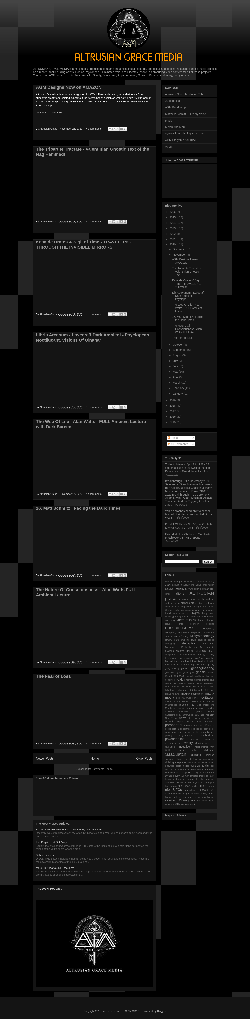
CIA (194, 620)
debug (211, 640)
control (186, 632)
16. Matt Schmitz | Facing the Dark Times (78, 508)
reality (188, 743)
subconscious (194, 769)
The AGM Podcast (49, 888)
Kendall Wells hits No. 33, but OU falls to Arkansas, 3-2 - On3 (188, 526)
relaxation (199, 743)
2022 (172, 233)
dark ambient (181, 640)
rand (180, 743)
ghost (179, 672)
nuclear (197, 718)
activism (169, 588)
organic (169, 721)
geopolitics (170, 672)
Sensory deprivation (203, 759)
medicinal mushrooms (187, 698)
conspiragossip (173, 632)
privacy (168, 735)
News (182, 718)
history (182, 683)
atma (204, 606)
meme (168, 701)
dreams (180, 651)
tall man (185, 776)
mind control (207, 701)
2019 (172, 400)
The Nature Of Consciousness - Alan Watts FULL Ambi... (187, 329)
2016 (172, 416)
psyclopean (171, 743)
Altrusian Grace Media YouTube (184, 94)
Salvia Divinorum (45, 855)
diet (190, 647)
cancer (193, 616)
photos (201, 725)
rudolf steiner (201, 747)
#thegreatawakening (184, 581)
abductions (188, 585)
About (169, 146)
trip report (184, 786)
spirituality (203, 765)
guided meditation (195, 676)
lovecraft (198, 690)
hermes (189, 680)
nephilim (210, 715)
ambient (210, 599)
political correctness (182, 729)
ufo (167, 790)
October (178, 344)
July (176, 360)
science (210, 755)
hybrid (168, 686)
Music (169, 120)
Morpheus (170, 708)
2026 (172, 211)
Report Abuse (176, 815)
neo (202, 715)
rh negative (183, 746)
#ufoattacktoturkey (205, 581)
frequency (194, 664)
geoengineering (202, 668)
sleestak (186, 762)
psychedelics (174, 739)
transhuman (171, 786)
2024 (172, 222)
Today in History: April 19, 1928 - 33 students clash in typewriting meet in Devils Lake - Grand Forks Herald (187, 468)
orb (212, 718)
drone (190, 650)
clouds (168, 624)
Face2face (199, 658)
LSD (206, 690)
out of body (201, 721)
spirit (193, 765)
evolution (188, 658)
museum (169, 711)
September (180, 349)
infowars (201, 686)
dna (196, 647)
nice (190, 718)
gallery (211, 664)
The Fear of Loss (53, 676)
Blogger (161, 1011)
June (176, 366)
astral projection (183, 606)
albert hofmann (201, 589)
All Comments (178, 444)
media (169, 697)
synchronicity (172, 775)
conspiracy (208, 628)
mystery (198, 711)
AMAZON (91, 94)
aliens (179, 593)
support (187, 772)
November (179, 254)
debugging (170, 643)
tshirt (203, 785)
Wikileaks (179, 804)
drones (201, 651)
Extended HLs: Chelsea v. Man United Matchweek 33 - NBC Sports (188, 536)
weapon (169, 804)
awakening (185, 610)
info (194, 686)
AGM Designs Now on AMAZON (69, 87)
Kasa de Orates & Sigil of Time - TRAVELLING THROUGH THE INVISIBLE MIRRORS (83, 245)
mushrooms (184, 711)
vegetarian (187, 797)
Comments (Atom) (102, 768)
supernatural (208, 769)
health (180, 679)
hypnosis (176, 686)
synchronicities (205, 772)
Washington (208, 800)
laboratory (183, 690)
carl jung (170, 620)
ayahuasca (208, 610)
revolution (170, 747)
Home (95, 758)
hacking (210, 676)
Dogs (202, 647)
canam (185, 616)
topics (211, 782)
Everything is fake (174, 658)
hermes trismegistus (204, 680)
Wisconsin (190, 804)
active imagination (205, 585)
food (167, 664)
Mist (199, 705)
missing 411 (187, 704)
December (179, 249)
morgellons (208, 705)
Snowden (170, 766)
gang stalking (172, 668)
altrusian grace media (191, 599)
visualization (208, 797)
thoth (200, 782)
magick (185, 693)
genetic (185, 668)
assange (169, 606)
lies (191, 690)
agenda (180, 588)
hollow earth (195, 683)
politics (195, 729)
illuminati (186, 686)
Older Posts (144, 758)
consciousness (180, 627)
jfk (207, 686)
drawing (169, 651)
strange (183, 769)
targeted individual (199, 776)
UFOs (177, 790)
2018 (172, 405)
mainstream (197, 693)
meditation (206, 697)
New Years (171, 718)
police (168, 729)
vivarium (170, 800)
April (176, 377)
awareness (197, 610)
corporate (195, 632)
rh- (192, 746)
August (177, 355)
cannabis (201, 616)
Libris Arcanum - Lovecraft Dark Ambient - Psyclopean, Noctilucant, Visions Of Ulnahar (93, 337)
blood (211, 613)
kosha (173, 690)
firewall (169, 661)
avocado (174, 610)
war (198, 800)
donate (210, 647)
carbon (210, 616)
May (176, 371)
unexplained (191, 790)
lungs (178, 694)
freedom (184, 664)
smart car (196, 762)
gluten (186, 672)
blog (204, 613)
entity (211, 654)
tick (205, 782)
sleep (178, 762)
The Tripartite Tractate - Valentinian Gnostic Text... (186, 272)
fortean (175, 664)
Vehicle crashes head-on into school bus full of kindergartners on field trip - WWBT (188, 514)
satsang (196, 754)
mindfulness (171, 705)
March (177, 382)
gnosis (201, 672)
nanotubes (187, 715)
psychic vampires (202, 739)
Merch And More (175, 127)
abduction (177, 585)
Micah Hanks (181, 701)
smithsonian (208, 762)
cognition (194, 624)
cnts (181, 624)
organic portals (184, 721)
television (170, 779)
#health (169, 581)
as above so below (204, 603)
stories (175, 769)
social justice (182, 766)
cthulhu (168, 640)
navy (196, 715)
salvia (181, 750)
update (204, 790)
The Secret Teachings (186, 782)
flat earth (179, 661)
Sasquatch (175, 754)
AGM (190, 589)
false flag (209, 658)
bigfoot (196, 613)
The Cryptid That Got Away (51, 842)
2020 (172, 244)
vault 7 (176, 797)
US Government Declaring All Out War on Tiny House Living (189, 793)
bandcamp (171, 613)
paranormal (173, 725)
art (192, 603)
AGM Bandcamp (175, 107)
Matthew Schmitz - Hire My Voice (185, 114)
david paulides (198, 640)
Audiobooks (172, 100)
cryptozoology (204, 636)
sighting (169, 762)
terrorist (191, 779)
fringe (203, 664)
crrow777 (179, 636)
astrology (196, 606)
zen (198, 804)
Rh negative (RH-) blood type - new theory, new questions (69, 829)
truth (195, 786)
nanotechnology (173, 715)
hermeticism (171, 683)
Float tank (191, 661)
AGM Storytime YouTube (180, 140)
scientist (187, 759)
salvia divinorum (203, 750)
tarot (212, 776)
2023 (172, 228)
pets (195, 725)
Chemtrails (184, 620)
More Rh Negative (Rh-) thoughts (55, 867)
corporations (208, 632)
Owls (211, 721)
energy (201, 654)
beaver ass (185, 613)
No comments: (94, 128)
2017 (172, 411)
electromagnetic (187, 654)
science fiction (173, 759)
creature (169, 636)
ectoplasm (170, 654)
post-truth (197, 732)
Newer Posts (45, 758)
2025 (172, 217)
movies (210, 708)
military (194, 701)
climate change (205, 620)
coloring (210, 624)
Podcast (209, 725)
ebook (211, 651)
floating (201, 661)
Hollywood (209, 683)
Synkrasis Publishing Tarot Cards (185, 133)
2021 (172, 239)
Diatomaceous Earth (176, 647)
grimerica (179, 676)
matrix (209, 693)
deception (189, 643)
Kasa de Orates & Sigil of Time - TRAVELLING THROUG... (187, 284)
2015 (172, 422)
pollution (204, 729)
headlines (170, 680)
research (209, 743)
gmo (192, 672)
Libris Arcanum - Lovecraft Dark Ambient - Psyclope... (188, 296)
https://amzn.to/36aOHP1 (50, 112)
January (178, 393)
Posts (173, 437)
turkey (211, 786)
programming (185, 735)
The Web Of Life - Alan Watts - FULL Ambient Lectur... (187, 308)
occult (206, 718)
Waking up (186, 800)
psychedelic (206, 735)
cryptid (189, 636)
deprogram (208, 643)
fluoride (210, 661)
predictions (208, 732)
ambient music (172, 603)
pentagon (187, 725)
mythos (210, 711)
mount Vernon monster (191, 708)
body (179, 616)
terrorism (180, 779)
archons (185, 603)
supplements (171, 772)
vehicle (197, 797)
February (179, 388)
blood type (170, 616)
